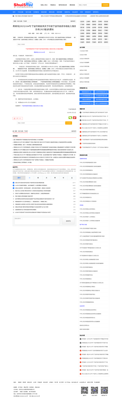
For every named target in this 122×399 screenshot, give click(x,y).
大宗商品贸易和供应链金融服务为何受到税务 (76, 16)
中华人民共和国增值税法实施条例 (89, 174)
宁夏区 (106, 33)
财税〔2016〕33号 (49, 61)
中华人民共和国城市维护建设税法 (89, 240)
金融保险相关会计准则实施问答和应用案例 (25, 209)
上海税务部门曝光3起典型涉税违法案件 (99, 16)
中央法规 (20, 12)
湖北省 (100, 24)
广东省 (82, 24)
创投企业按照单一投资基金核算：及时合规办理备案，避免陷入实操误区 (32, 188)
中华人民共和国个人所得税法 (87, 216)
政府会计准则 (83, 70)
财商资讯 (95, 12)
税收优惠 (44, 12)
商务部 (24, 382)
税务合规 (51, 12)
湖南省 (94, 30)
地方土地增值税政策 (101, 103)
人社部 (34, 382)
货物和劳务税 (83, 158)
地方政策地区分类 (101, 99)
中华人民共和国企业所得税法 (87, 209)
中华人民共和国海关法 (86, 197)
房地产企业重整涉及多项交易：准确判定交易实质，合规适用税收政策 (32, 193)
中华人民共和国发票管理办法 (87, 317)
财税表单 (88, 12)
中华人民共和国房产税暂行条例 (88, 228)
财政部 (19, 382)
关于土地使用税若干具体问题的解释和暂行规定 (92, 236)
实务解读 (36, 12)
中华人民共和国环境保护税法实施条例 (90, 298)
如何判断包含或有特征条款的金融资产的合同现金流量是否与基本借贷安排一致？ (35, 199)
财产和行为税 (83, 224)
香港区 (88, 39)
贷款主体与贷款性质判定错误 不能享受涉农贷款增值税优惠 (29, 182)
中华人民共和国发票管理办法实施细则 (90, 321)
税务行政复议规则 (84, 329)
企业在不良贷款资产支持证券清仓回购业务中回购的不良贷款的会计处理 (32, 212)
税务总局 (29, 382)
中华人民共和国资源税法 (86, 251)
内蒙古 (88, 36)
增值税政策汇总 (86, 92)
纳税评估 (67, 12)
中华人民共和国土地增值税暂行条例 (89, 259)
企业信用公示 (82, 382)
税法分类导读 (87, 99)
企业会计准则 (83, 54)
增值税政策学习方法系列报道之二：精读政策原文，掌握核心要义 (31, 201)
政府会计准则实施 (84, 82)
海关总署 (45, 382)
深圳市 (106, 42)
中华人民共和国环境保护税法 (87, 294)
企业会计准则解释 (84, 62)
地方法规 (28, 12)
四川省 (100, 27)
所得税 (81, 205)
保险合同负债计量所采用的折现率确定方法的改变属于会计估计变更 (31, 207)
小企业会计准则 (84, 51)
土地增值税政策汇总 (86, 103)
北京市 (82, 21)
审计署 (56, 382)
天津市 (100, 21)
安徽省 (88, 24)
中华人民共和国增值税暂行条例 (88, 162)
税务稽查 (59, 12)
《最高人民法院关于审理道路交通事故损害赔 (51, 16)
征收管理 (82, 306)
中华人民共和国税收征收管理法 (88, 310)
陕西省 (88, 33)
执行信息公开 (75, 382)
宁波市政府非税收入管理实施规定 (50, 81)
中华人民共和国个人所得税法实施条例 (90, 220)
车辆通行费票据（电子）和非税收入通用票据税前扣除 (28, 144)
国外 (106, 39)
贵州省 (100, 33)
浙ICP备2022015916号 (34, 396)
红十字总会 (67, 382)
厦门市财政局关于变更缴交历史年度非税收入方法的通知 (28, 139)
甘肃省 (82, 36)
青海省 (100, 36)
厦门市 (100, 42)
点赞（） (19, 118)
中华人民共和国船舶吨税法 (87, 302)
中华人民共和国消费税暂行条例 (88, 182)
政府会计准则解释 (84, 78)
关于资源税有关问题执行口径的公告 (89, 255)
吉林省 (94, 24)
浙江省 (82, 27)
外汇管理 (61, 382)
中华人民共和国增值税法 (86, 170)
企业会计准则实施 (84, 66)
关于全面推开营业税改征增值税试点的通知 (91, 178)
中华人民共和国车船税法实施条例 (89, 271)
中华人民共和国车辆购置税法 (87, 189)
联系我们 (31, 387)
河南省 (106, 27)
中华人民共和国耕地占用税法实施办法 (90, 290)
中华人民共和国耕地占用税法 (87, 286)
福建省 (82, 39)
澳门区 (100, 39)
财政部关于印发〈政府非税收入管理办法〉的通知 (28, 61)
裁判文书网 (90, 382)
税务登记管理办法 (84, 325)
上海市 (88, 21)
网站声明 (26, 387)
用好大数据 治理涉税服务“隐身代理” (24, 16)
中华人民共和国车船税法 (86, 267)
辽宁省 (82, 30)
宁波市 (25, 21)
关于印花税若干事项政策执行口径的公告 (90, 247)
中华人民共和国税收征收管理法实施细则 (90, 313)
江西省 (88, 30)
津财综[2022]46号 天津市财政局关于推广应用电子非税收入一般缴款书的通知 (34, 160)
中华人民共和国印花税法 (86, 244)
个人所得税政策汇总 (86, 95)
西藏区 (106, 24)
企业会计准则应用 (84, 58)
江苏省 (88, 27)
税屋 (15, 21)
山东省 (94, 27)
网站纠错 (37, 387)
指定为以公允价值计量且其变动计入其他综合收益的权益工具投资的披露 (32, 190)
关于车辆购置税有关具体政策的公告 (89, 193)
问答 (81, 12)
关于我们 (20, 387)
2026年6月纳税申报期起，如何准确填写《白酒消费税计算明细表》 (31, 185)
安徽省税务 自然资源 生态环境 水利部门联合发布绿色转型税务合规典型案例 (33, 204)
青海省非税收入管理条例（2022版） (23, 162)
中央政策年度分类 (101, 95)
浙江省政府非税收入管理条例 (64, 59)
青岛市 (88, 42)
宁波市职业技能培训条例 (88, 143)
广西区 (106, 30)
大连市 (82, 42)
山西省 (94, 36)
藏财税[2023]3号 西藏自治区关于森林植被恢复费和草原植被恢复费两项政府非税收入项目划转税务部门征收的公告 (43, 149)
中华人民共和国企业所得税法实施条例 (90, 213)
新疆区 (106, 36)
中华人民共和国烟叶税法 (86, 275)
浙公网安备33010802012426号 (21, 396)
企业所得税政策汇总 (101, 92)
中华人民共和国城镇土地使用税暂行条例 (90, 232)
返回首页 (73, 21)
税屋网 (15, 387)
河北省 (106, 21)
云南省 (82, 33)
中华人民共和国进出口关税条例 (88, 201)
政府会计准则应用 (84, 74)
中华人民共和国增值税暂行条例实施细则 (90, 166)
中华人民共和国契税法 (86, 279)
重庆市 (94, 21)
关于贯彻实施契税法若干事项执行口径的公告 (91, 282)
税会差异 (75, 12)
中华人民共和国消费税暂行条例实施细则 (90, 185)
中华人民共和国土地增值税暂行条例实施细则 (91, 263)
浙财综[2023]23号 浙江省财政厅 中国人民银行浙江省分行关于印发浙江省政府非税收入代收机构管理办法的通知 (43, 142)
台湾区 (94, 39)
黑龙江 (100, 30)
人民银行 (51, 382)
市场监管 (40, 382)
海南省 (94, 33)
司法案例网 (97, 382)
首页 (14, 12)
